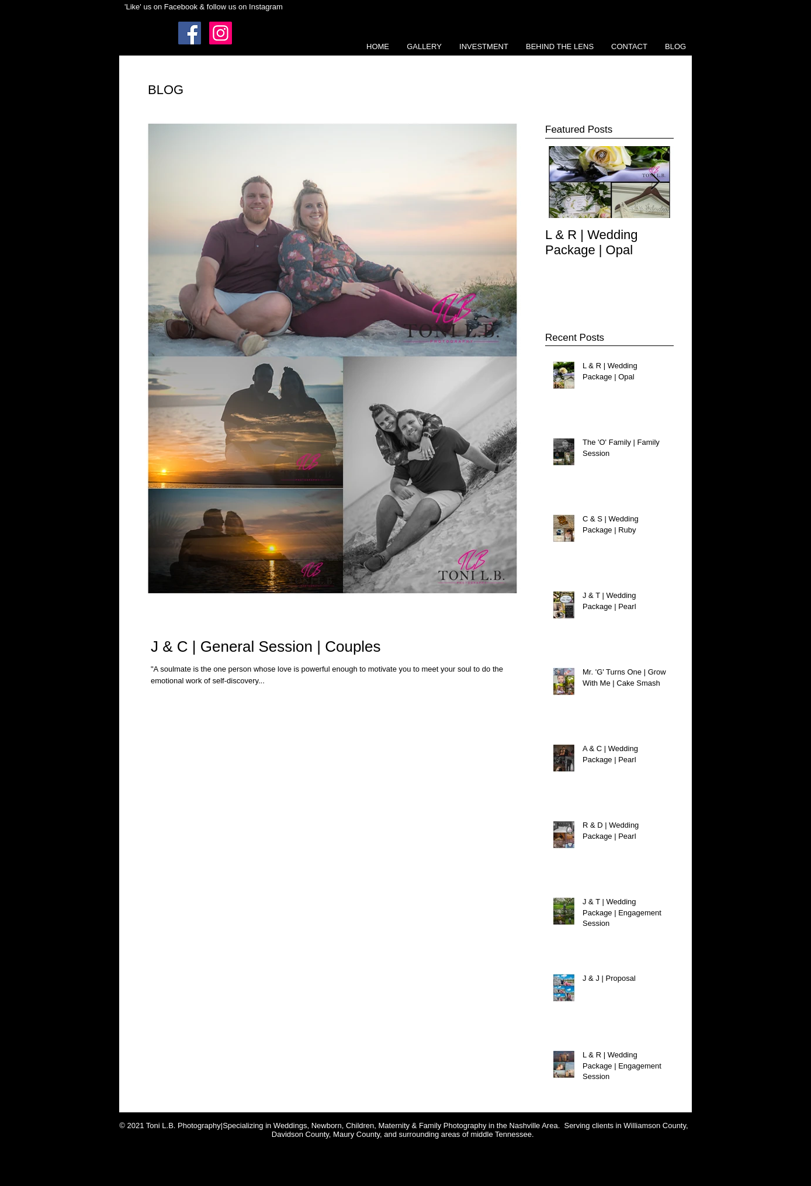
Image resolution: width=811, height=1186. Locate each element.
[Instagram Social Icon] (220, 33)
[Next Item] (655, 182)
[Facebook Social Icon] (189, 33)
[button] (424, 47)
